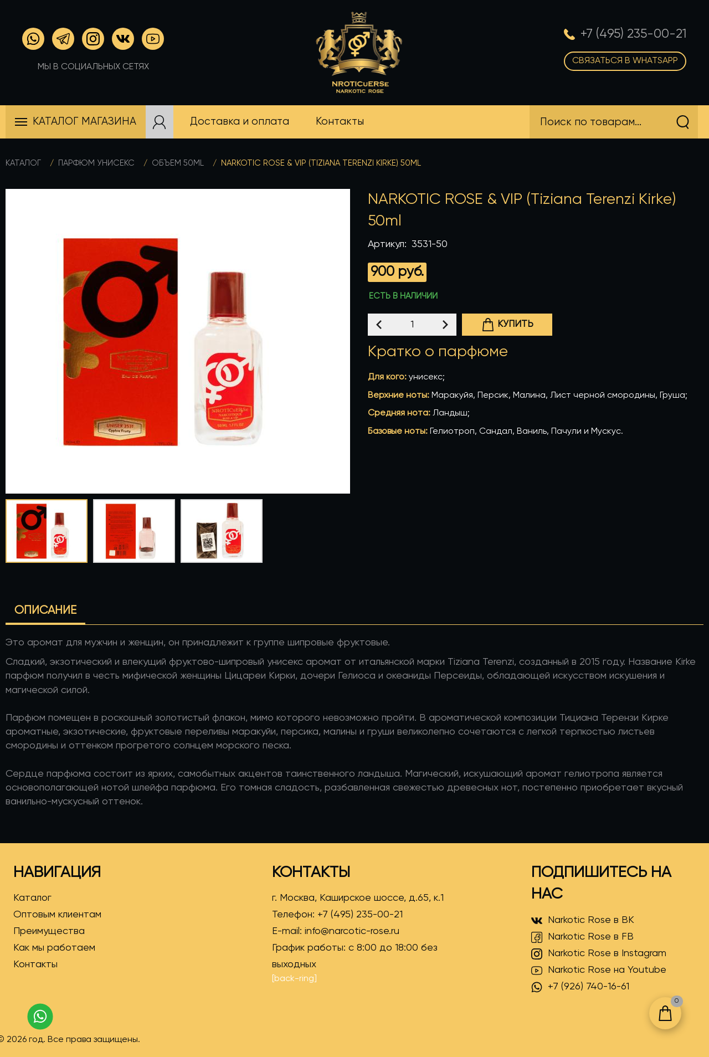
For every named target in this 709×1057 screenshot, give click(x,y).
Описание (45, 611)
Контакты (35, 964)
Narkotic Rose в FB (582, 937)
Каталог (23, 163)
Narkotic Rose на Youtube (598, 970)
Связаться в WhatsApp (625, 61)
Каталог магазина (84, 121)
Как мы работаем (54, 948)
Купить (507, 324)
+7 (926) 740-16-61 (580, 987)
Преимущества (49, 931)
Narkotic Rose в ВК (582, 920)
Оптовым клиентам (57, 915)
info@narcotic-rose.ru (352, 931)
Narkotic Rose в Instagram (598, 953)
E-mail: (335, 931)
